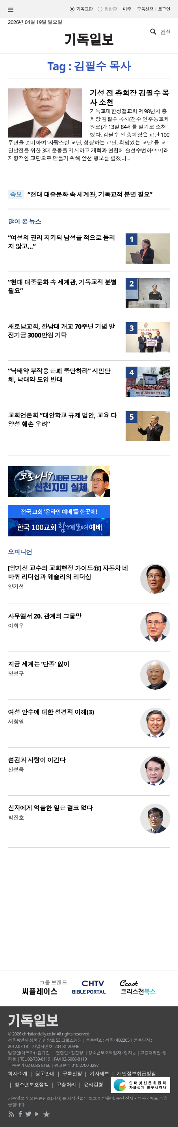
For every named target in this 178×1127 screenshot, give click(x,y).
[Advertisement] (89, 908)
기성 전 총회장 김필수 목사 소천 (129, 98)
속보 (16, 194)
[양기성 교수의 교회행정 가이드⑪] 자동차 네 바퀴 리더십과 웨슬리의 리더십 (68, 572)
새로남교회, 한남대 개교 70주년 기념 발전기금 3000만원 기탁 (61, 331)
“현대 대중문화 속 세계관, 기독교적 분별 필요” (90, 194)
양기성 (16, 586)
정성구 (16, 673)
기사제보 (99, 1073)
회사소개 (18, 1073)
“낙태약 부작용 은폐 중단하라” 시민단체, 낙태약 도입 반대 (59, 375)
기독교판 (84, 9)
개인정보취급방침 (136, 1073)
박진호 (16, 817)
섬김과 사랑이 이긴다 (36, 760)
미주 (127, 9)
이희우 (16, 626)
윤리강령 (93, 1084)
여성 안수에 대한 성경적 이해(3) (51, 712)
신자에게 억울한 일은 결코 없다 (50, 808)
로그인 (164, 9)
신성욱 (16, 769)
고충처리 (66, 1084)
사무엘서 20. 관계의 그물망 (45, 616)
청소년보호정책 (32, 1084)
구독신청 (145, 9)
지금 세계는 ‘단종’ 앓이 (38, 664)
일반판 (110, 9)
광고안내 (45, 1073)
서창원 (16, 721)
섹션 (10, 10)
